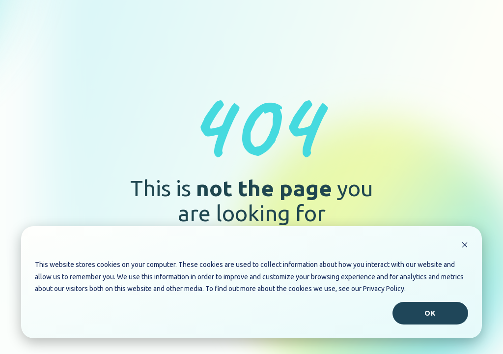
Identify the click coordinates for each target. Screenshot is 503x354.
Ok (430, 313)
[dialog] (251, 282)
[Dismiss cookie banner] (464, 246)
